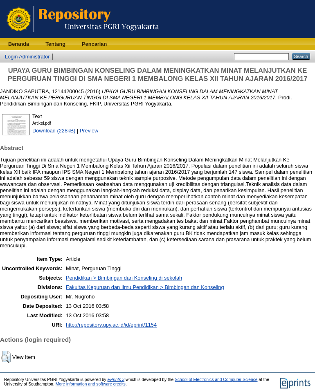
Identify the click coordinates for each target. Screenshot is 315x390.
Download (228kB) (53, 131)
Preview (89, 131)
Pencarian (94, 44)
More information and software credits (91, 384)
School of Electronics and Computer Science (216, 379)
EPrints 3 (116, 379)
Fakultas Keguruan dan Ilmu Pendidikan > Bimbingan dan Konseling (145, 287)
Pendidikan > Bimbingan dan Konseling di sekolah (124, 278)
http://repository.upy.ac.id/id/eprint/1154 (111, 325)
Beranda (18, 44)
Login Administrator (27, 57)
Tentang (55, 44)
